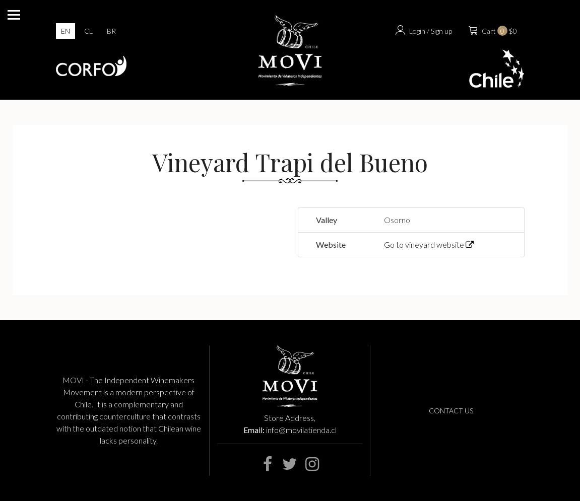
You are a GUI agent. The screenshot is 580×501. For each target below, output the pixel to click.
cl (88, 31)
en (65, 31)
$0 (491, 29)
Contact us (451, 410)
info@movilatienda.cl (301, 430)
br (111, 31)
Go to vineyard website (429, 244)
